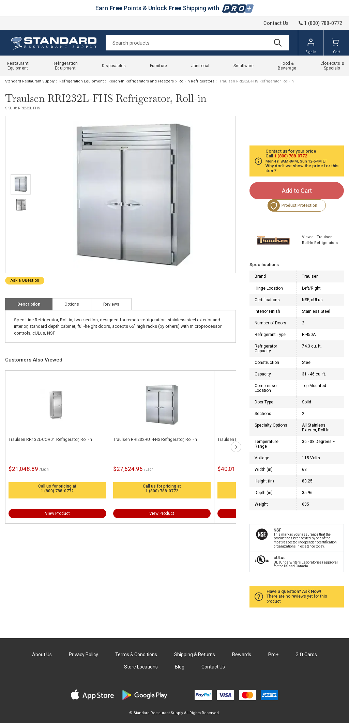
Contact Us (276, 23)
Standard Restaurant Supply (30, 81)
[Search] (197, 42)
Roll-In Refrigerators (196, 81)
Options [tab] (71, 304)
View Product (57, 513)
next (236, 447)
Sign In (311, 46)
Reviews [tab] (111, 304)
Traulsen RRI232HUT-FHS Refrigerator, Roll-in (155, 439)
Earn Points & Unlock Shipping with (174, 8)
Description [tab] (28, 304)
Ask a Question (24, 280)
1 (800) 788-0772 (57, 491)
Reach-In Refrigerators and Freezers (141, 81)
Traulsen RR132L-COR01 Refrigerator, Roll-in (50, 439)
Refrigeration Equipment (81, 81)
